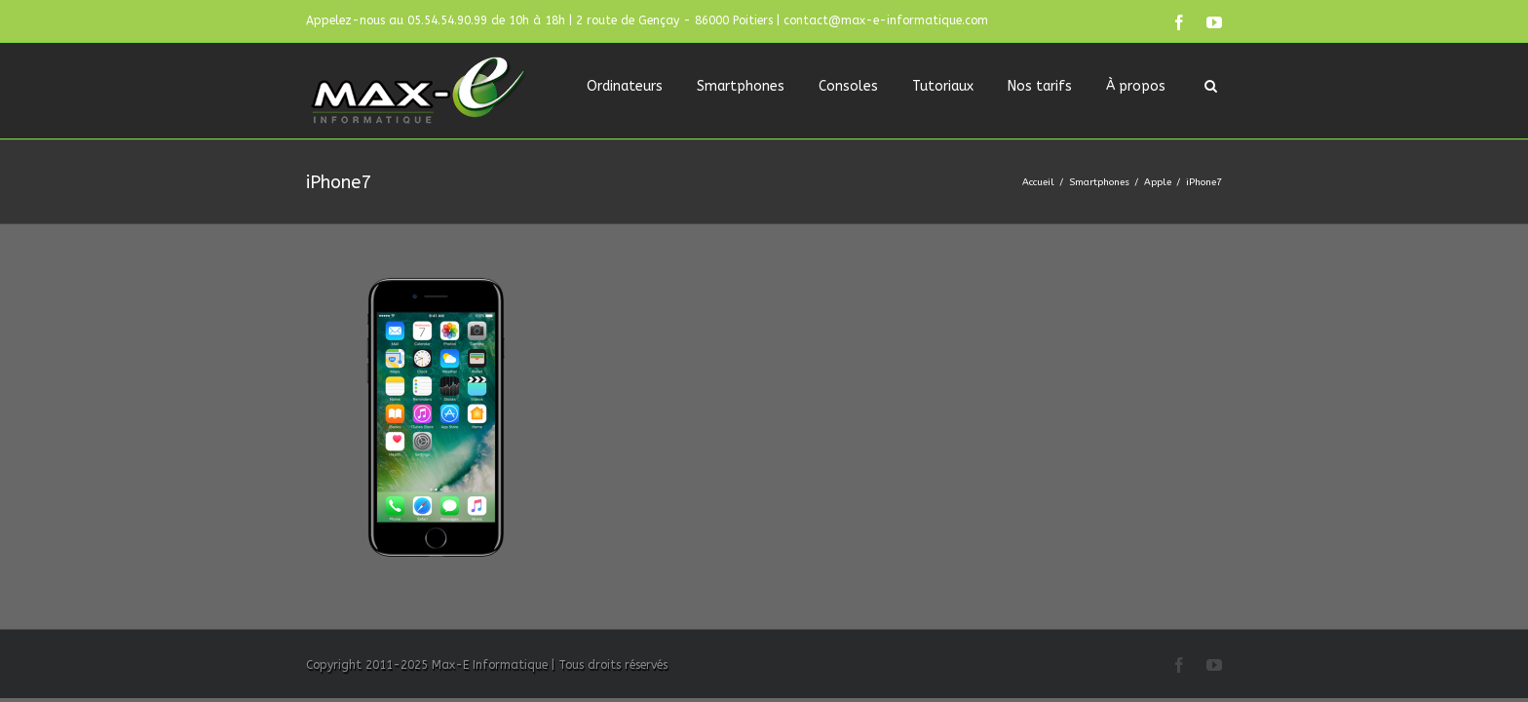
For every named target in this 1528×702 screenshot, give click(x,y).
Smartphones (740, 86)
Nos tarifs (1040, 86)
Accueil (1038, 182)
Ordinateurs (625, 86)
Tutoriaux (943, 86)
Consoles (848, 86)
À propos (1135, 86)
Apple (1157, 182)
